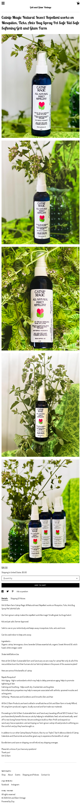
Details (5, 598)
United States (16, 572)
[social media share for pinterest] (13, 591)
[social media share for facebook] (3, 591)
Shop (4, 774)
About (10, 774)
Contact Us (45, 774)
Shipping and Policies (31, 774)
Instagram (15, 784)
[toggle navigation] (3, 3)
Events (18, 774)
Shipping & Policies (18, 598)
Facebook (5, 784)
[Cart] (78, 4)
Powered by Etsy (8, 801)
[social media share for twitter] (8, 591)
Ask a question (22, 591)
